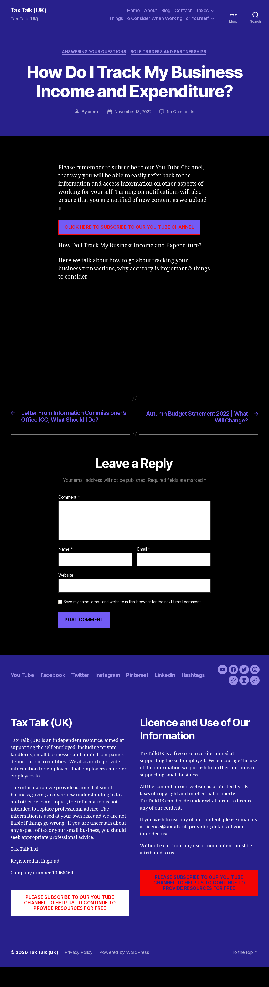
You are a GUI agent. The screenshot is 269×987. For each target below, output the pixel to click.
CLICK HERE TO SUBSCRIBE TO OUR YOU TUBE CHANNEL (129, 228)
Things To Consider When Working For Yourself (159, 18)
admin (93, 112)
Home (133, 10)
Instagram (110, 689)
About (150, 10)
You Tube (22, 689)
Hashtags (199, 689)
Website (65, 584)
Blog (165, 10)
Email (143, 558)
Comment (69, 506)
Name (65, 558)
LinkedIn (169, 689)
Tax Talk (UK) (29, 10)
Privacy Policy (80, 972)
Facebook (53, 689)
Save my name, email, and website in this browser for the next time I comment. (133, 610)
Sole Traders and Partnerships (170, 52)
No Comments (181, 112)
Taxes (202, 10)
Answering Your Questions (93, 52)
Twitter (81, 689)
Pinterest (141, 689)
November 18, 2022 (132, 112)
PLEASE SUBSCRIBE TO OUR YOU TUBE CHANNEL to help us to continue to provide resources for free (70, 922)
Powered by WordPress (127, 972)
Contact (183, 10)
